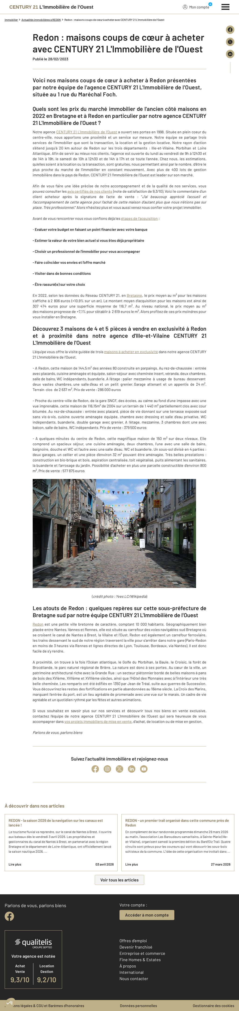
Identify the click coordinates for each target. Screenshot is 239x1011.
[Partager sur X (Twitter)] (230, 42)
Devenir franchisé (136, 946)
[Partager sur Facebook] (230, 29)
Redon (38, 624)
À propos (128, 965)
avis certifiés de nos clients (89, 191)
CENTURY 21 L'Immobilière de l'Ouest (86, 132)
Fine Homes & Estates (140, 959)
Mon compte (196, 6)
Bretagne (134, 295)
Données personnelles (138, 1005)
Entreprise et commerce (142, 953)
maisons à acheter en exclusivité (131, 351)
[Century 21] (51, 7)
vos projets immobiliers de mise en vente (98, 721)
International (132, 972)
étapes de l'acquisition (139, 218)
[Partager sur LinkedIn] (230, 54)
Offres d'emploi (133, 940)
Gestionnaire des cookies (213, 1005)
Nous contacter (134, 978)
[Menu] (225, 6)
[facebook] (9, 916)
